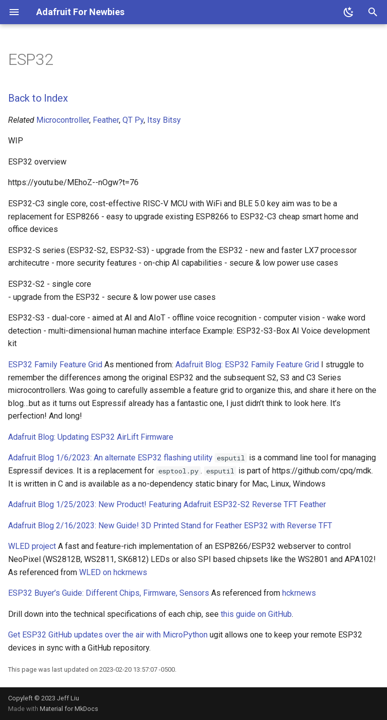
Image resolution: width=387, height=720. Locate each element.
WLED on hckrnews (113, 572)
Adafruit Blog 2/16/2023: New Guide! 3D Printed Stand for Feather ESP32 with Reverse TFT (170, 525)
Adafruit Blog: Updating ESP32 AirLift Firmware (90, 437)
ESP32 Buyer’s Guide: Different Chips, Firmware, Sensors (108, 593)
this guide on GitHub (256, 614)
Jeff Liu (68, 698)
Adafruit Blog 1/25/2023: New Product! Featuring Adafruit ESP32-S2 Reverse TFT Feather (167, 504)
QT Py (133, 120)
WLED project (32, 546)
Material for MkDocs (69, 708)
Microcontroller (62, 120)
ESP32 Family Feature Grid (55, 364)
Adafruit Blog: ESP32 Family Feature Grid (247, 364)
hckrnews (299, 593)
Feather (106, 120)
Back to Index (38, 98)
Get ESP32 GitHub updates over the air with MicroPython (108, 634)
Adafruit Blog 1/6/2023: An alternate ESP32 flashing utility (110, 457)
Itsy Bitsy (164, 120)
